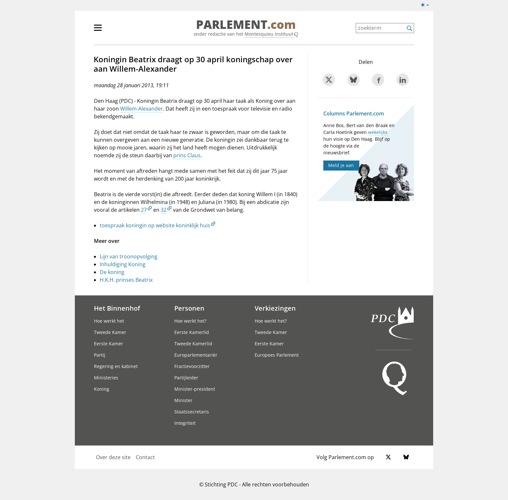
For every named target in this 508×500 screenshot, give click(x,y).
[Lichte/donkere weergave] (427, 6)
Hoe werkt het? (190, 321)
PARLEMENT (246, 24)
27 (144, 209)
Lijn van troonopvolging (128, 256)
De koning (112, 272)
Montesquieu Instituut (269, 34)
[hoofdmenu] (119, 30)
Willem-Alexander (141, 108)
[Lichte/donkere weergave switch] (427, 5)
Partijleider (186, 378)
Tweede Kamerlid (193, 343)
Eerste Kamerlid (191, 332)
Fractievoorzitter (192, 366)
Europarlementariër (195, 355)
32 (164, 209)
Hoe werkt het (109, 321)
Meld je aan (341, 165)
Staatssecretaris (191, 412)
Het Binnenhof (117, 308)
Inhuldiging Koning (122, 264)
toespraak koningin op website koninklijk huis (155, 225)
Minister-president (194, 389)
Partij (99, 355)
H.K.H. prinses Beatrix (126, 279)
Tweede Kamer (110, 332)
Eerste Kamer (108, 343)
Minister (183, 400)
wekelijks (377, 132)
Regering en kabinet (116, 366)
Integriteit (185, 423)
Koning (101, 389)
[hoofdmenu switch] (98, 30)
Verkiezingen (275, 308)
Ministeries (106, 378)
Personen (189, 308)
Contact (145, 457)
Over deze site (113, 457)
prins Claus (187, 155)
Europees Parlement (277, 355)
